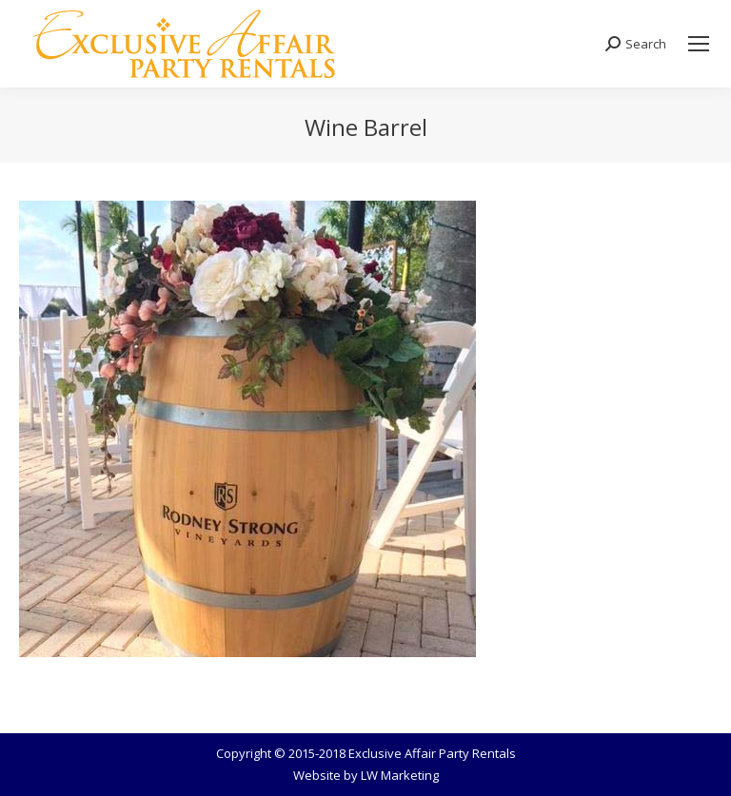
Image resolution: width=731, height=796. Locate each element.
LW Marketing (400, 775)
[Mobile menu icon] (698, 43)
